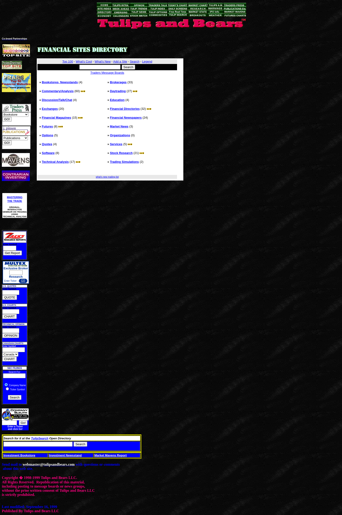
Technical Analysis (55, 162)
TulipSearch (39, 438)
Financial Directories (125, 108)
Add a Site (120, 61)
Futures (47, 126)
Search (134, 61)
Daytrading (118, 91)
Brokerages (118, 82)
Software (48, 153)
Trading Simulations (124, 162)
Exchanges (50, 108)
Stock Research (121, 153)
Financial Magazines (56, 117)
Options (47, 135)
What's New (103, 61)
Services (116, 144)
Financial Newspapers (126, 117)
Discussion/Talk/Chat (57, 100)
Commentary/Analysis (58, 91)
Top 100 (67, 61)
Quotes (47, 144)
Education (117, 100)
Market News (119, 126)
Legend (147, 61)
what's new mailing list (107, 177)
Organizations (120, 135)
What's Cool (84, 61)
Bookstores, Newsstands (60, 82)
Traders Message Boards (107, 72)
